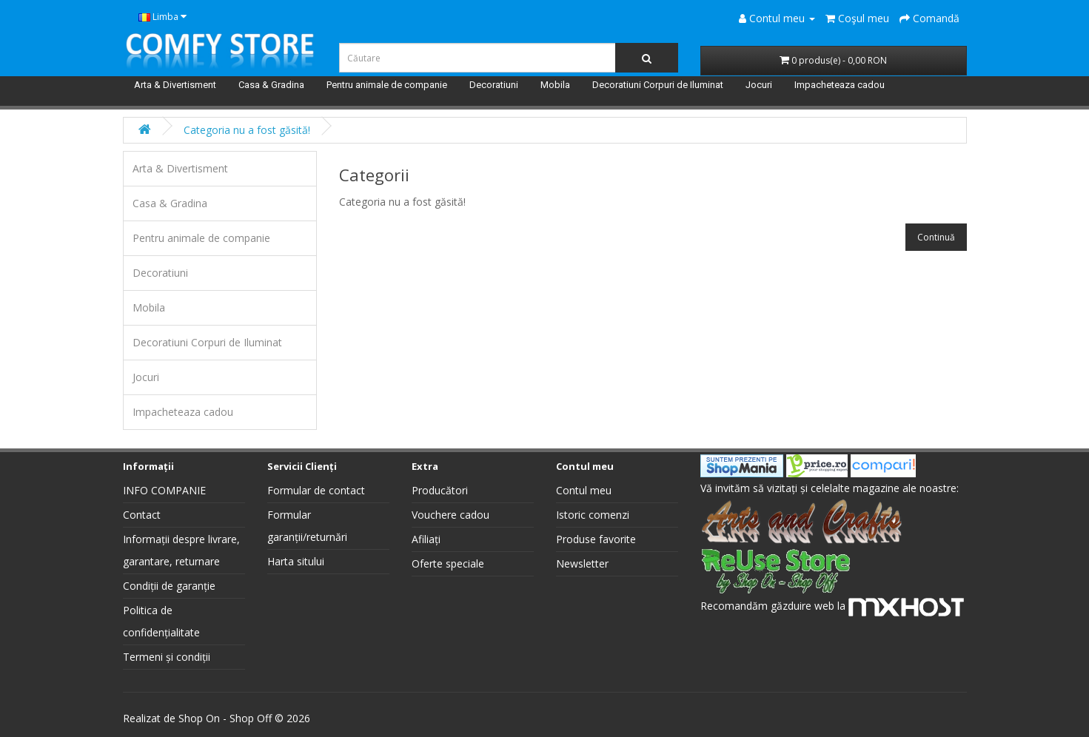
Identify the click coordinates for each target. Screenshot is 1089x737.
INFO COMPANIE (164, 490)
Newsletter (582, 563)
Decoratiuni (493, 84)
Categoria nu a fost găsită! (247, 130)
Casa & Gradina (271, 84)
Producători (440, 490)
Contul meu (583, 490)
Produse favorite (596, 539)
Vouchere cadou (450, 515)
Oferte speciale (448, 563)
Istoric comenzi (592, 515)
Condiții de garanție (169, 586)
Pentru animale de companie (386, 84)
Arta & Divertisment (175, 84)
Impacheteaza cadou (839, 84)
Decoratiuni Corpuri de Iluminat (657, 84)
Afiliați (426, 539)
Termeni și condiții (166, 657)
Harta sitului (295, 561)
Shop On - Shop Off (225, 718)
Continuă (936, 237)
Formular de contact (316, 490)
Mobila (555, 84)
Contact (142, 515)
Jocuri (758, 84)
